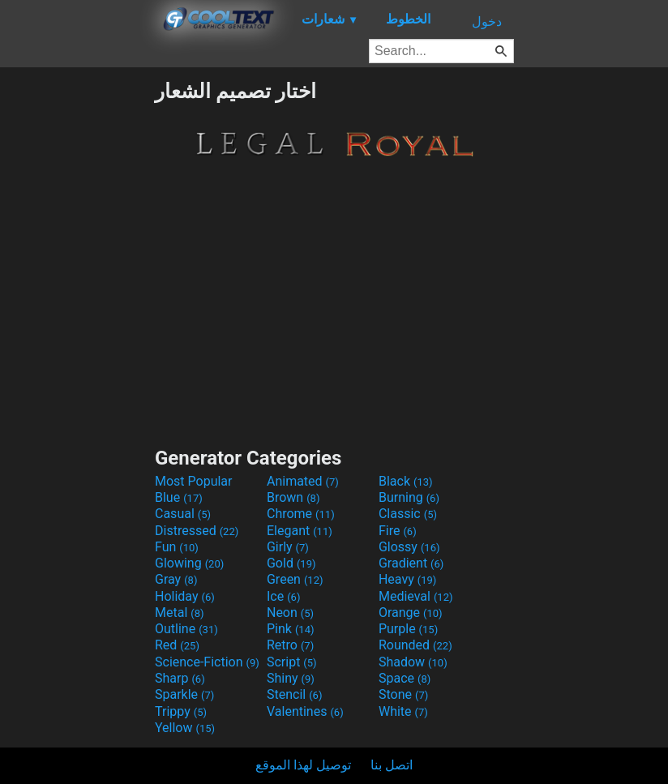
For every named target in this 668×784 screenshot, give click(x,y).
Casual (183, 513)
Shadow (413, 662)
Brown (293, 497)
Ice (283, 596)
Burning (409, 497)
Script (292, 662)
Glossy (409, 547)
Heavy (407, 579)
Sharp (180, 678)
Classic (408, 513)
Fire (398, 530)
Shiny (291, 678)
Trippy (181, 711)
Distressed (196, 530)
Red (177, 645)
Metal (179, 612)
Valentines (305, 711)
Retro (290, 645)
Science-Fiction (207, 662)
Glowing (189, 563)
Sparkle (184, 694)
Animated (303, 481)
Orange (411, 612)
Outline (186, 628)
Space (404, 678)
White (403, 711)
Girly (288, 547)
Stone (403, 694)
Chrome (301, 513)
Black (406, 481)
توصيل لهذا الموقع (303, 765)
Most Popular (194, 481)
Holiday (185, 596)
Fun (177, 547)
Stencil (294, 694)
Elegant (299, 530)
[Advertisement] (77, 322)
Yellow (185, 727)
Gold (291, 563)
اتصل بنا (391, 765)
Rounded (415, 645)
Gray (176, 579)
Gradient (411, 563)
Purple (408, 628)
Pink (291, 628)
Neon (290, 612)
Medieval (416, 596)
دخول (487, 21)
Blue (179, 497)
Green (295, 579)
